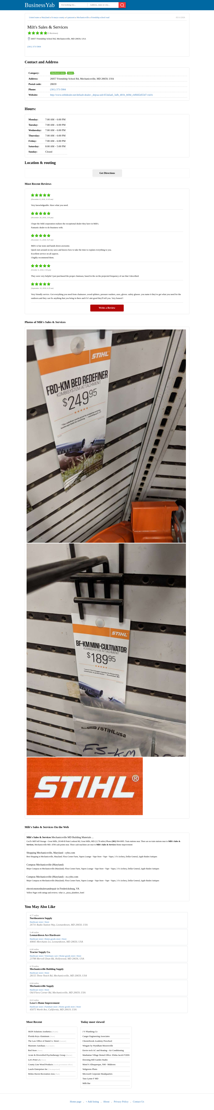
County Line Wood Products (50, 1064)
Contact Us (138, 1101)
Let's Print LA (37, 1059)
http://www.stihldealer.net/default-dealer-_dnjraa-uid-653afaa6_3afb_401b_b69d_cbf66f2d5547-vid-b (101, 94)
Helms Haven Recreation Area (44, 1074)
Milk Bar (86, 1083)
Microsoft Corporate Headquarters (97, 1074)
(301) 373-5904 (34, 46)
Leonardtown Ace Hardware (45, 935)
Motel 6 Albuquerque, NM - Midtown (98, 1064)
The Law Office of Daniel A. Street (47, 1041)
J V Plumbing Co (89, 1031)
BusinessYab (40, 5)
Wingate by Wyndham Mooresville (97, 1045)
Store (70, 73)
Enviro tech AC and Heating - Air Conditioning (103, 1050)
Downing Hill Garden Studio (95, 1059)
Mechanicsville (83, 17)
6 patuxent (70, 17)
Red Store (35, 1050)
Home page (75, 1101)
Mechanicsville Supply (42, 986)
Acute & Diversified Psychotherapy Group (50, 1055)
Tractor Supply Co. (40, 952)
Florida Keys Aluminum (41, 1036)
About (106, 1101)
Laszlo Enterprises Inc (44, 1069)
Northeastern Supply (41, 918)
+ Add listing (92, 1101)
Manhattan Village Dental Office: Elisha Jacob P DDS (106, 1055)
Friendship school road (100, 17)
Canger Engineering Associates (96, 1036)
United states (34, 17)
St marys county (57, 17)
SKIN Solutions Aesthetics (43, 1031)
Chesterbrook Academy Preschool (97, 1041)
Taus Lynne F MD (90, 1078)
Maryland (45, 17)
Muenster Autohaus (41, 1045)
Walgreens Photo (89, 1069)
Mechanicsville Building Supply (47, 969)
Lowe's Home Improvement (45, 1003)
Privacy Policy (121, 1101)
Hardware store (58, 73)
